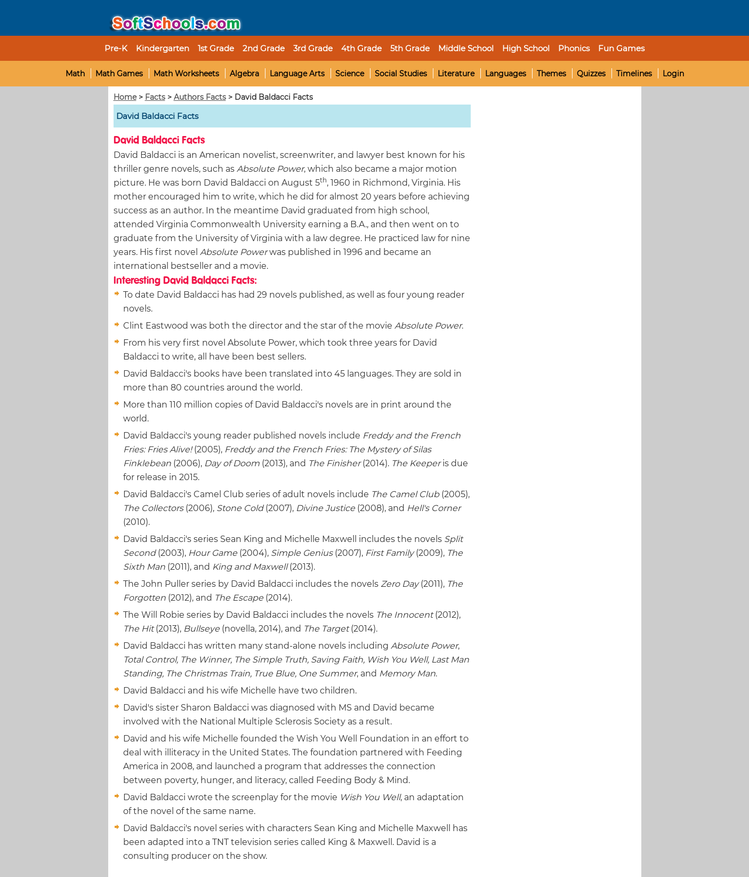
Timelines (634, 73)
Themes (551, 73)
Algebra (244, 73)
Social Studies (401, 73)
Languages (505, 73)
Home (125, 97)
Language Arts (297, 73)
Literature (456, 73)
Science (349, 73)
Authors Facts (200, 97)
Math (75, 73)
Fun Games (621, 48)
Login (673, 73)
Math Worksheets (186, 73)
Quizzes (591, 73)
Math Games (119, 73)
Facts (155, 97)
